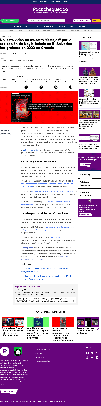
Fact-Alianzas (61, 30)
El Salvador (5, 130)
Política (36, 26)
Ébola (65, 2)
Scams (71, 26)
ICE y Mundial (55, 2)
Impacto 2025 (75, 30)
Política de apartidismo (42, 349)
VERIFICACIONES (6, 37)
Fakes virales (82, 26)
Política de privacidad (57, 401)
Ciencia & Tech (48, 26)
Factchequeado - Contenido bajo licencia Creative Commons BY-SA (23, 401)
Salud (27, 26)
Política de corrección (42, 361)
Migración (17, 26)
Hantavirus (44, 2)
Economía (61, 26)
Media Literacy (34, 30)
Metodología (47, 30)
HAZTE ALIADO (9, 391)
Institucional (88, 30)
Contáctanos (86, 165)
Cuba (35, 2)
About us (21, 30)
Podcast (11, 30)
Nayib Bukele (5, 133)
